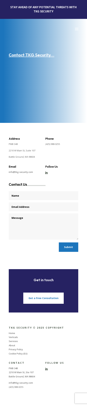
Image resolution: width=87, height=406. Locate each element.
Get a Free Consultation (43, 298)
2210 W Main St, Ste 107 (21, 372)
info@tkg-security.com (21, 172)
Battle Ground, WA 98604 (22, 376)
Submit (68, 247)
